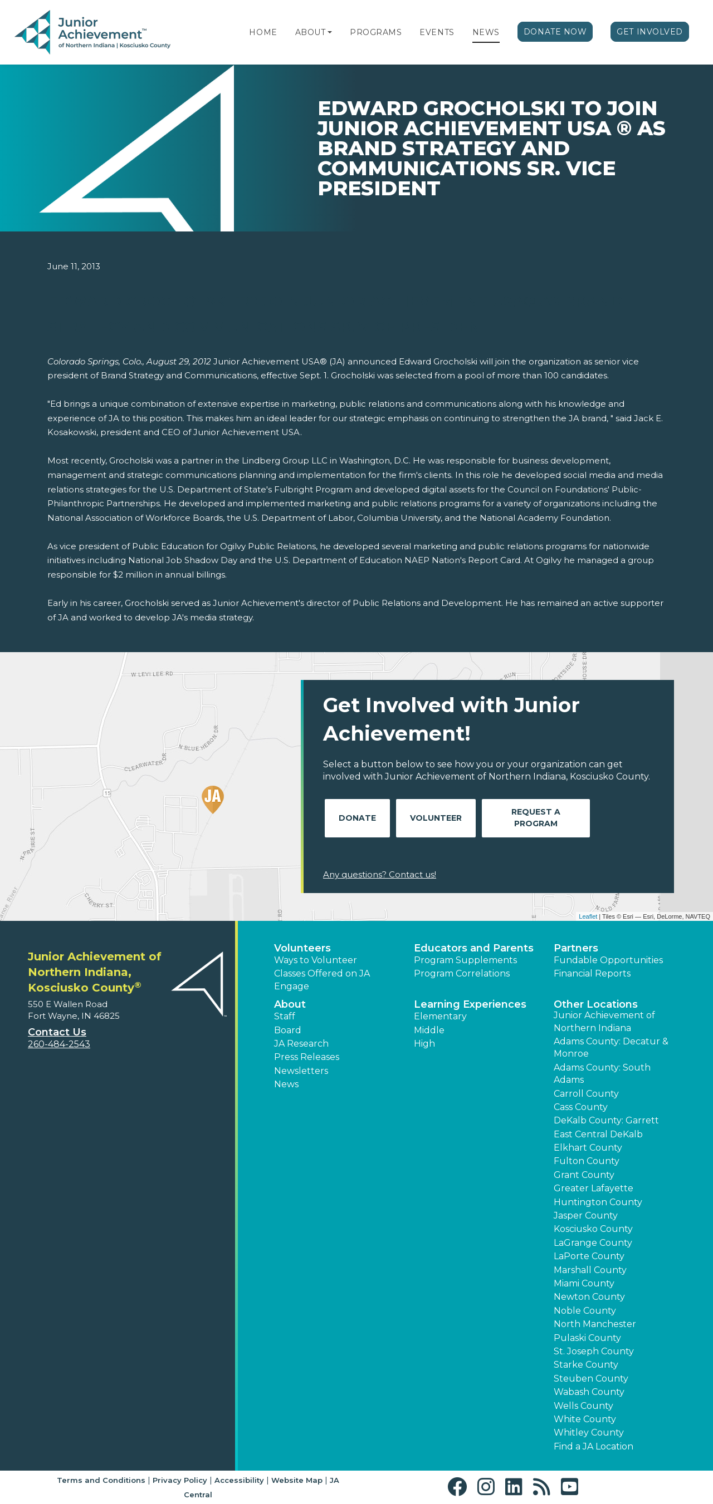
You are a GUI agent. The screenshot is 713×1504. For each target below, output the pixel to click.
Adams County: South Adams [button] (602, 1073)
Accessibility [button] (239, 1480)
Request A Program (535, 818)
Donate (357, 818)
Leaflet (588, 916)
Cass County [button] (581, 1107)
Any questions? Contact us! (379, 874)
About (310, 32)
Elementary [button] (440, 1016)
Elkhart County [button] (588, 1147)
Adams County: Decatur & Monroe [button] (611, 1047)
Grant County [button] (584, 1175)
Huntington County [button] (598, 1202)
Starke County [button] (586, 1364)
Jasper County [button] (586, 1215)
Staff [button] (284, 1016)
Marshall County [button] (590, 1270)
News (486, 32)
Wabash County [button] (589, 1392)
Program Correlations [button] (462, 973)
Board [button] (287, 1030)
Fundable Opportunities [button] (608, 960)
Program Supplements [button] (465, 960)
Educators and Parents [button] (474, 948)
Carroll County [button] (586, 1093)
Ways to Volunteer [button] (315, 960)
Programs (376, 32)
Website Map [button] (297, 1480)
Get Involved (650, 32)
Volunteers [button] (302, 948)
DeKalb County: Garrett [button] (606, 1120)
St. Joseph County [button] (594, 1351)
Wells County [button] (583, 1406)
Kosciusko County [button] (593, 1229)
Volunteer (436, 818)
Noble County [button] (585, 1310)
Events (436, 32)
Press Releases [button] (306, 1057)
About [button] (290, 1004)
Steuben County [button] (591, 1378)
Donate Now (555, 32)
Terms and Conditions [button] (101, 1480)
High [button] (424, 1043)
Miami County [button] (584, 1283)
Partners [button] (576, 948)
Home (263, 32)
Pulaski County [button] (587, 1338)
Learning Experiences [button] (470, 1004)
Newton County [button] (589, 1296)
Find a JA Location (593, 1446)
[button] (330, 32)
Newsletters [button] (301, 1071)
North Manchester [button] (595, 1324)
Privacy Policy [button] (180, 1480)
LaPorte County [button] (589, 1256)
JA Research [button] (301, 1043)
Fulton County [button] (586, 1161)
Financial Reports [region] (592, 973)
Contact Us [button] (57, 1032)
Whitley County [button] (589, 1432)
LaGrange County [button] (593, 1242)
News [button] (286, 1084)
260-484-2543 (59, 1044)
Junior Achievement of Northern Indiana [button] (604, 1021)
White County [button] (585, 1419)
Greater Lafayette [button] (593, 1188)
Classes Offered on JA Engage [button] (322, 979)
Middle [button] (429, 1030)
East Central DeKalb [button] (598, 1134)
